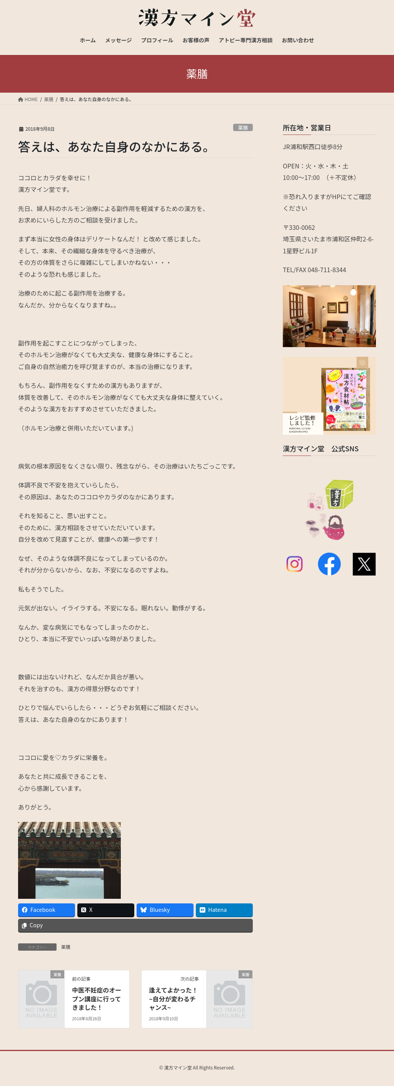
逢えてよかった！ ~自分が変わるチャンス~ (173, 998)
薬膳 (243, 127)
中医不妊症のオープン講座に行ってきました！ (96, 998)
